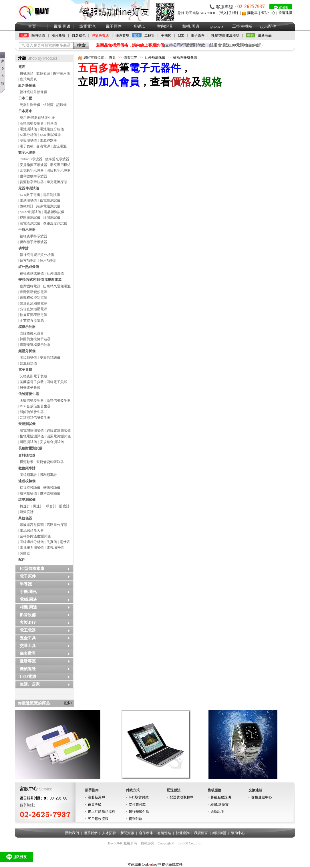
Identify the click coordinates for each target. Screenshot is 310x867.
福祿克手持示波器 (33, 236)
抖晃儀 (52, 123)
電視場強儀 (55, 548)
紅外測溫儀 (55, 273)
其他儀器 (25, 518)
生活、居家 (30, 684)
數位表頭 (43, 73)
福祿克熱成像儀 (32, 273)
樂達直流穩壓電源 (33, 303)
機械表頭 (26, 73)
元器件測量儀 (30, 105)
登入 (223, 13)
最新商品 (265, 35)
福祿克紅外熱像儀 (33, 92)
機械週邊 (28, 669)
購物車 (252, 13)
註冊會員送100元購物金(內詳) (236, 45)
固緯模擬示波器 (32, 333)
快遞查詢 (183, 833)
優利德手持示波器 (33, 242)
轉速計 (25, 506)
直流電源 (60, 146)
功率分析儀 (28, 135)
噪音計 (51, 506)
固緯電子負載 (57, 382)
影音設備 (28, 615)
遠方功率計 (28, 261)
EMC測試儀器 (50, 135)
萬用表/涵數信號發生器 (37, 118)
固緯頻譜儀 (28, 358)
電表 (21, 67)
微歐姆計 (26, 206)
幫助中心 (268, 13)
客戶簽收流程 (98, 819)
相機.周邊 (190, 26)
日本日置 (25, 98)
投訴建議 (285, 13)
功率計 (23, 248)
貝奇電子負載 (30, 388)
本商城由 (134, 864)
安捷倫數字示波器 (33, 165)
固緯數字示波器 (59, 171)
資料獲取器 (26, 455)
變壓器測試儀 (30, 218)
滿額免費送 (100, 35)
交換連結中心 (261, 797)
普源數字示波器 (32, 182)
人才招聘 (109, 833)
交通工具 (28, 646)
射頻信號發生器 (32, 412)
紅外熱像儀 (26, 85)
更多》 (68, 703)
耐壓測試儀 (28, 442)
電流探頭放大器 (32, 530)
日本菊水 (25, 111)
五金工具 (28, 638)
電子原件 (114, 26)
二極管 (149, 35)
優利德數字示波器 (33, 176)
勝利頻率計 (48, 475)
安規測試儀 (28, 141)
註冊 (233, 13)
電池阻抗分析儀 (52, 129)
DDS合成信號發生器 (35, 406)
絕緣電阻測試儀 (48, 206)
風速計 (38, 506)
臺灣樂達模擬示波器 (35, 345)
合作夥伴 (146, 833)
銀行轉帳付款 (139, 812)
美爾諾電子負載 (32, 382)
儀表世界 (28, 653)
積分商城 (58, 35)
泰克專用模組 (60, 165)
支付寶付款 (137, 804)
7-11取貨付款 (139, 797)
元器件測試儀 (28, 188)
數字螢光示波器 (57, 159)
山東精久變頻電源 (57, 286)
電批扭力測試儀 (32, 548)
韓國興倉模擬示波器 (35, 339)
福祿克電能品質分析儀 (37, 255)
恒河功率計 (48, 261)
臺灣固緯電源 (30, 286)
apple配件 (268, 26)
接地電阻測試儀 (32, 436)
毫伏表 (65, 542)
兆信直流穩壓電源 (33, 309)
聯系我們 (91, 833)
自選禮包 (79, 35)
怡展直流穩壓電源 (33, 315)
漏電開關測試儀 (32, 431)
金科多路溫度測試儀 (35, 536)
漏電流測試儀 (30, 223)
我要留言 (201, 833)
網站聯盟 (219, 833)
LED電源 (28, 676)
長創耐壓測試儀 (30, 448)
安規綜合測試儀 (52, 442)
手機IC (166, 35)
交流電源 (43, 146)
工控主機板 (242, 26)
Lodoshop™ (151, 864)
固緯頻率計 (28, 475)
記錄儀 (61, 105)
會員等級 (95, 804)
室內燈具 (165, 26)
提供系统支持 (172, 864)
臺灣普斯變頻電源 (33, 292)
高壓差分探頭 (57, 525)
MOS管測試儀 (30, 212)
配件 (21, 560)
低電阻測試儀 (50, 201)
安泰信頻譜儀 (50, 358)
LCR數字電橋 (30, 195)
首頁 (32, 26)
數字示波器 (26, 153)
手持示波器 (26, 230)
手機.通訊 (28, 592)
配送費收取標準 (182, 797)
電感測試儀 (28, 201)
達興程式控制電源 (33, 298)
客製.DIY (28, 622)
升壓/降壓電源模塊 (225, 35)
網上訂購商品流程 (101, 812)
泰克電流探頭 (57, 182)
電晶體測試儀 (54, 212)
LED (181, 35)
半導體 (26, 584)
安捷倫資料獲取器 (50, 462)
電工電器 (28, 630)
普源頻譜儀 (28, 363)
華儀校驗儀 (51, 488)
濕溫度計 (26, 512)
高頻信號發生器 (32, 123)
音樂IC (139, 26)
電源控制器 (48, 141)
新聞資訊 (127, 833)
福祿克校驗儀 (30, 488)
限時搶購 (38, 35)
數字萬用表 (61, 73)
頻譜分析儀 (26, 351)
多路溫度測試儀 (55, 223)
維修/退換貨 (219, 804)
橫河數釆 (26, 462)
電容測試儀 (51, 195)
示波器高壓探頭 (32, 525)
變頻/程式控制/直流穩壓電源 (39, 280)
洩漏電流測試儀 (59, 436)
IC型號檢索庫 (32, 568)
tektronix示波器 (31, 159)
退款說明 (217, 812)
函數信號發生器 (32, 401)
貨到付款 (135, 819)
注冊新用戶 (96, 797)
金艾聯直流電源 (32, 321)
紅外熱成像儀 (28, 267)
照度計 (64, 506)
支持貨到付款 (185, 45)
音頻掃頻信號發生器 (35, 418)
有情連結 (164, 833)
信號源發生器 (28, 394)
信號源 (48, 105)
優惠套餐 (122, 35)
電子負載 (26, 146)
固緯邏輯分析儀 (32, 542)
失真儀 (52, 542)
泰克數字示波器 (32, 171)
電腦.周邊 (62, 26)
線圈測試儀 (51, 218)
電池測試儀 (28, 129)
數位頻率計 (26, 468)
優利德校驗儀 (50, 493)
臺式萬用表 (28, 79)
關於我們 (72, 833)
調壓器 (25, 553)
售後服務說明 (220, 797)
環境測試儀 (26, 500)
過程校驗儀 (26, 481)
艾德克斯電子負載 (33, 376)
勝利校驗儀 (28, 493)
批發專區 (28, 661)
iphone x (217, 26)
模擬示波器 (26, 327)
